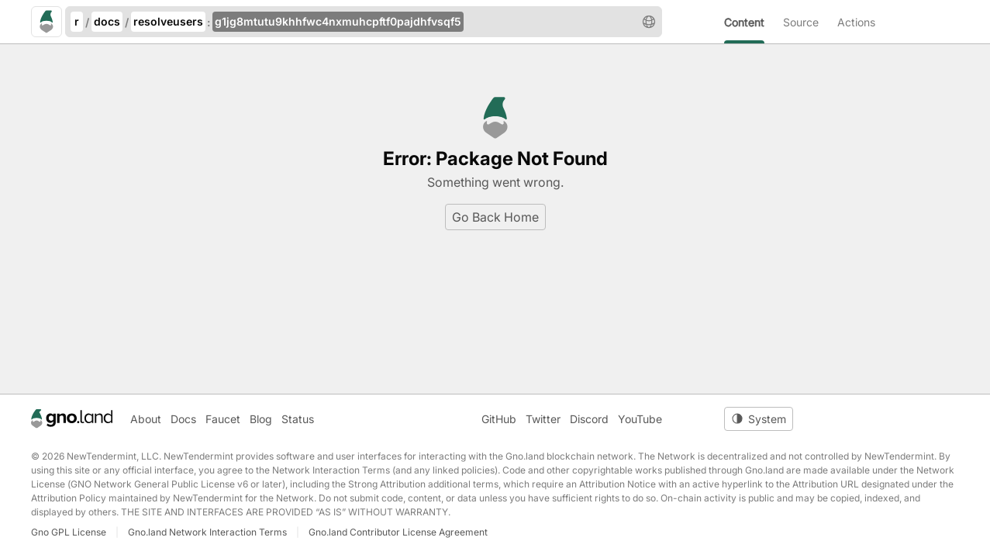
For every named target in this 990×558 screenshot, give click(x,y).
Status (297, 418)
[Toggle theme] (758, 419)
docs (107, 21)
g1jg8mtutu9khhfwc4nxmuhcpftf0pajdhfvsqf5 (338, 21)
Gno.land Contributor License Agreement (398, 532)
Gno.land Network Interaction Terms (207, 532)
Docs (183, 418)
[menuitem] (753, 21)
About (145, 418)
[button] (648, 21)
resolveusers (168, 21)
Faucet (222, 418)
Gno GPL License (68, 532)
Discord (589, 418)
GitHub (498, 418)
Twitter (543, 418)
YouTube (640, 418)
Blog (261, 418)
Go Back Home (495, 217)
